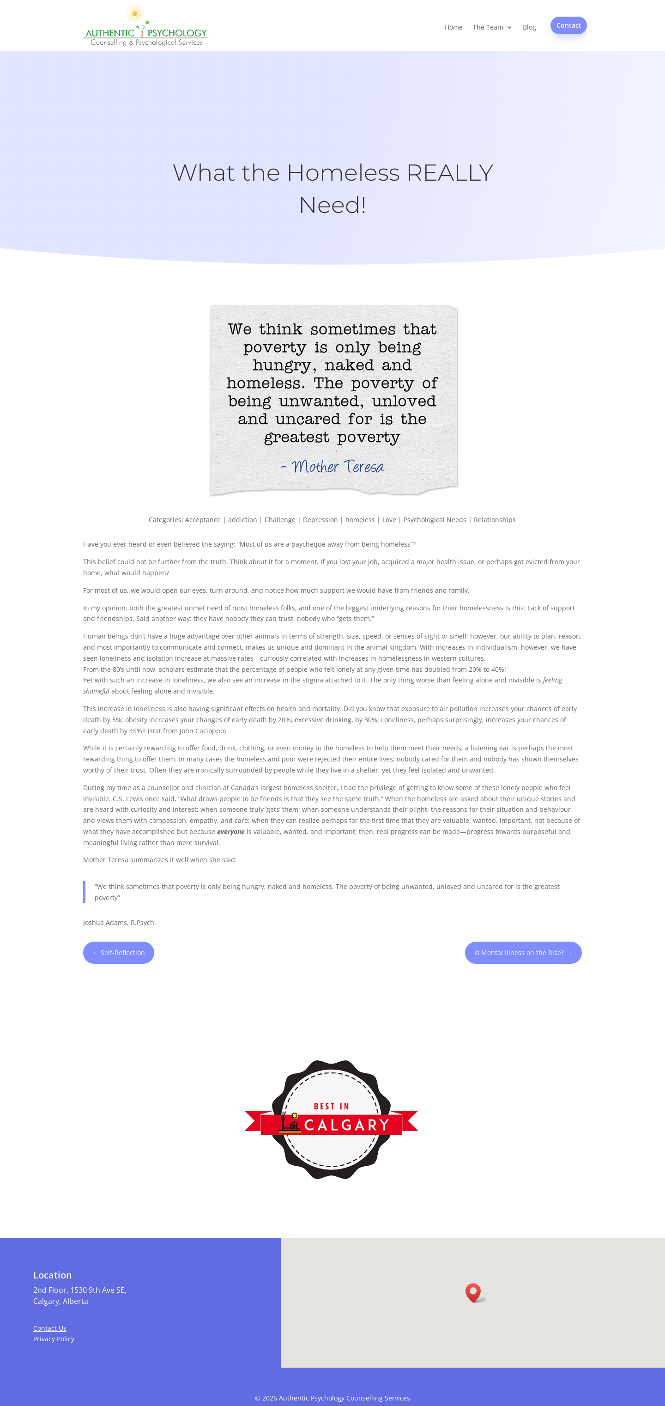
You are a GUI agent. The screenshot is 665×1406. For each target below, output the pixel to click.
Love (389, 519)
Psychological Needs (435, 519)
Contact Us (49, 1328)
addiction (242, 519)
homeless (360, 519)
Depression (320, 519)
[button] (476, 1293)
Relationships (495, 519)
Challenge (280, 519)
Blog (529, 27)
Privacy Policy (53, 1338)
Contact (568, 25)
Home (454, 27)
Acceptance (203, 519)
